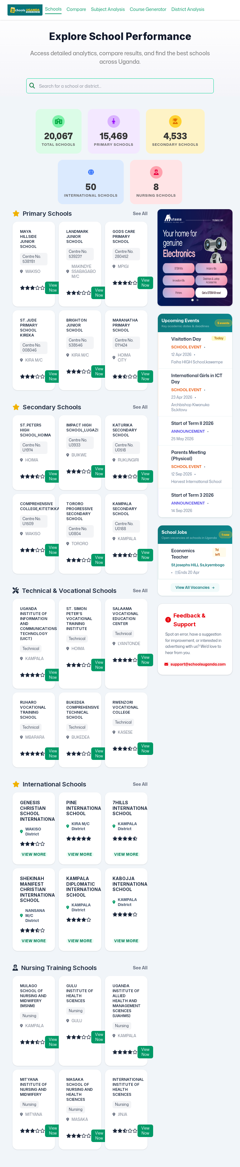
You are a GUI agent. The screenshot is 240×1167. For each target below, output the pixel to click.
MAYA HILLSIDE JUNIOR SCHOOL (28, 239)
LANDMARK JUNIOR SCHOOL (77, 236)
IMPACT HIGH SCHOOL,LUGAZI (82, 427)
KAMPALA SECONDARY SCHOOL (124, 508)
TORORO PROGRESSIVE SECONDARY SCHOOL (79, 511)
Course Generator (148, 9)
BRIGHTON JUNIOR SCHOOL (76, 325)
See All (140, 213)
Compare (76, 9)
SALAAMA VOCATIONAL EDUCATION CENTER (125, 616)
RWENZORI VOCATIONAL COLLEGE (125, 707)
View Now (53, 288)
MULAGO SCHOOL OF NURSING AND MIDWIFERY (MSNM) (33, 995)
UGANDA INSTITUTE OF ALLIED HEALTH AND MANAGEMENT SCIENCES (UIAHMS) (126, 1000)
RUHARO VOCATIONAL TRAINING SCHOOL (33, 710)
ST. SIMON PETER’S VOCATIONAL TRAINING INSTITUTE (79, 618)
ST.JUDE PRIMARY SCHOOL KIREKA (29, 327)
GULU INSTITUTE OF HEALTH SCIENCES (79, 993)
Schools (53, 9)
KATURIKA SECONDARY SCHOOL (124, 430)
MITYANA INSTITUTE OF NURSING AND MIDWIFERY (33, 1087)
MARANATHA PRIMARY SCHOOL (125, 325)
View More (34, 854)
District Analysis (188, 9)
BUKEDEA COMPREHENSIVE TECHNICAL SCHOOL (82, 710)
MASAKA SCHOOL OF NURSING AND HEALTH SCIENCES (79, 1089)
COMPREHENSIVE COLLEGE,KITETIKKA (40, 506)
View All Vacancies (195, 587)
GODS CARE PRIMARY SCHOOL (123, 236)
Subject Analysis (108, 9)
